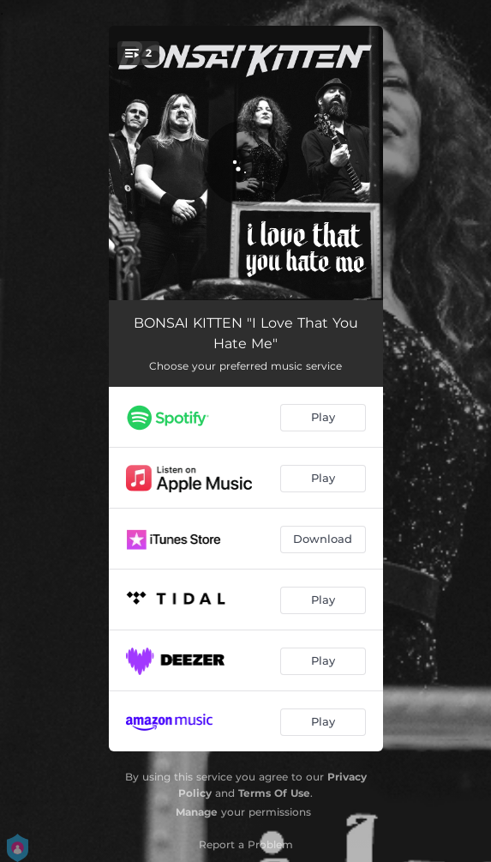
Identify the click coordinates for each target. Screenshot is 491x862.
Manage (197, 811)
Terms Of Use (274, 793)
